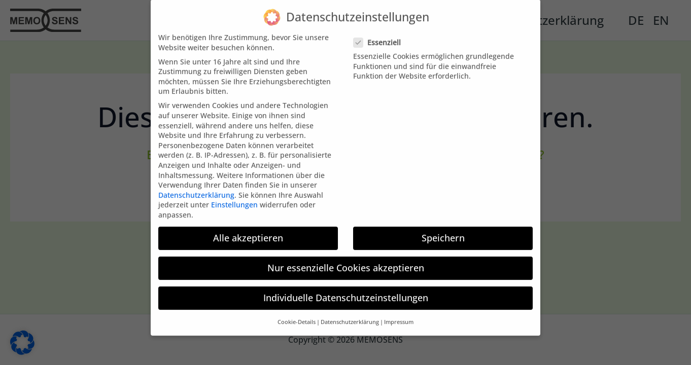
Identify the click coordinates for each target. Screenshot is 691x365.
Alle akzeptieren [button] (248, 231)
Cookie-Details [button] (297, 315)
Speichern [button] (443, 231)
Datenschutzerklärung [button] (350, 315)
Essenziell (380, 36)
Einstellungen (234, 198)
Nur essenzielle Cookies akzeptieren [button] (345, 262)
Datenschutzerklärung (196, 188)
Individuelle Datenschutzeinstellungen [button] (345, 291)
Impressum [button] (398, 315)
